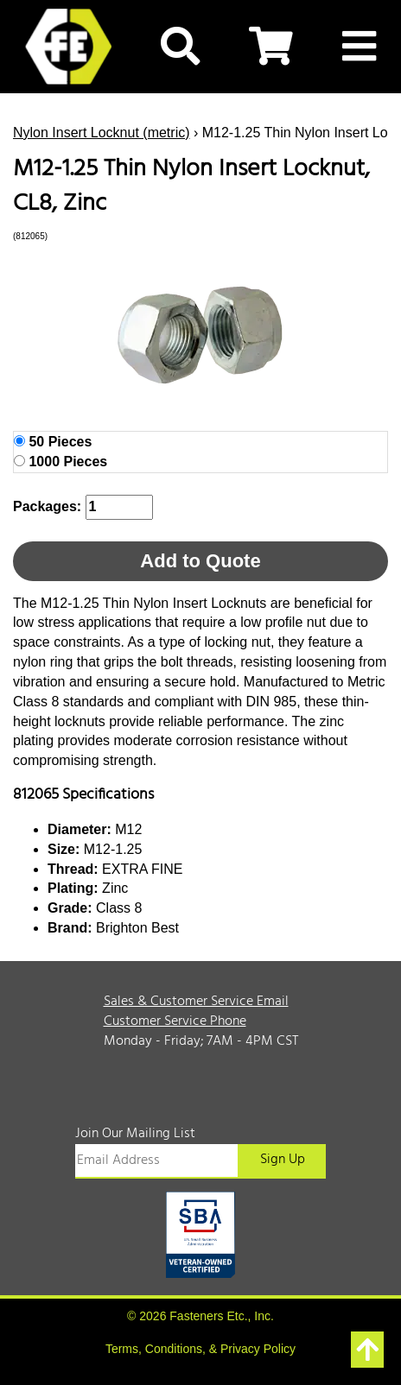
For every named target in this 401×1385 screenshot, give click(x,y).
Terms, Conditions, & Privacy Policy (200, 1349)
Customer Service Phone (175, 1021)
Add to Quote (200, 561)
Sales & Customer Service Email (196, 1001)
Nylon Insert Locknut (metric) (101, 132)
